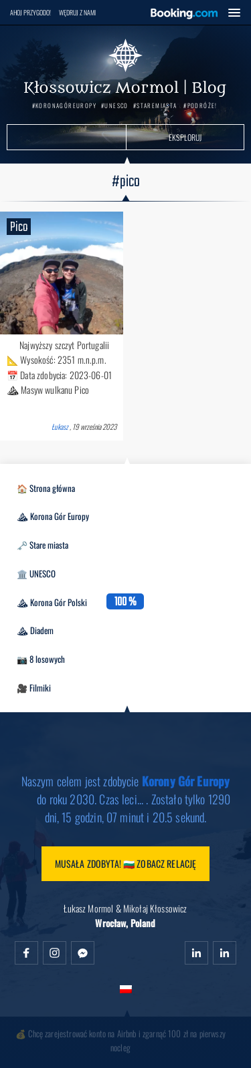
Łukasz (60, 426)
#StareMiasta (155, 105)
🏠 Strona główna (46, 488)
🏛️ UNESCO (36, 573)
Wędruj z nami (77, 12)
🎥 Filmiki (34, 687)
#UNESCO (115, 105)
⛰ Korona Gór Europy (53, 516)
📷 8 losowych (41, 658)
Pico (18, 226)
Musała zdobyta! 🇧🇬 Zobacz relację (126, 863)
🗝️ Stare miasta (42, 544)
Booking (184, 14)
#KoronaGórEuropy (64, 105)
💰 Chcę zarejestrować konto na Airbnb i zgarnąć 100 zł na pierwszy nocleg (120, 1040)
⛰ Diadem (35, 630)
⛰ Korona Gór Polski (52, 602)
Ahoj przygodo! (30, 12)
